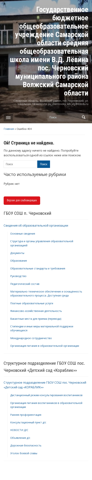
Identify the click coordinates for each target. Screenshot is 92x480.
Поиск (84, 117)
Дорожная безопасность (25, 445)
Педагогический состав (24, 284)
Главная (9, 129)
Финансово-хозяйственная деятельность (36, 311)
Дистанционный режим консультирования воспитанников (46, 395)
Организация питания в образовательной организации (44, 345)
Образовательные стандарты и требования (37, 268)
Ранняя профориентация (25, 414)
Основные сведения (22, 233)
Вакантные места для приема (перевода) (35, 318)
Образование (18, 260)
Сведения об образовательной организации (36, 225)
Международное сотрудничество (31, 338)
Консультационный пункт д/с (28, 422)
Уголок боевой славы (23, 453)
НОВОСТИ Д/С (19, 430)
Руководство (18, 276)
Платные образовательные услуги (31, 303)
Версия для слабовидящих (22, 200)
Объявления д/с (20, 438)
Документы (17, 253)
